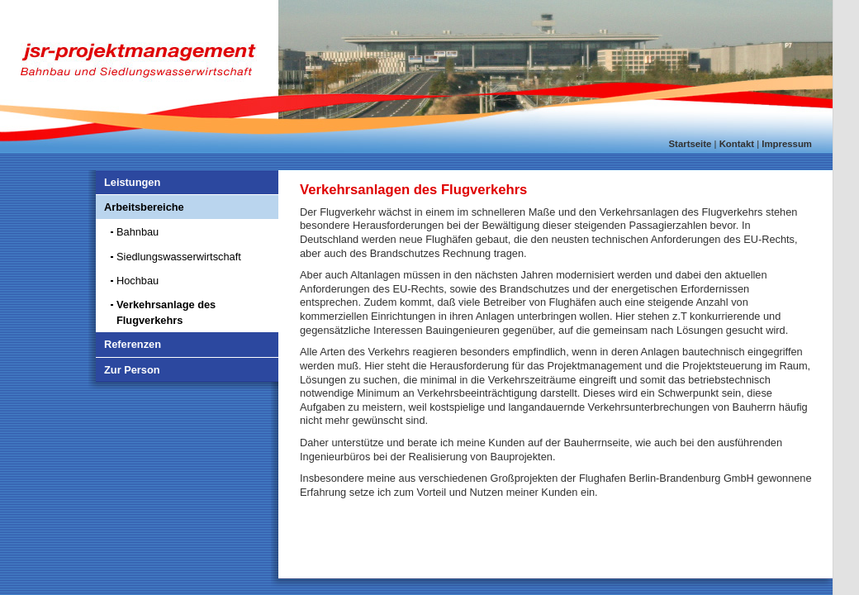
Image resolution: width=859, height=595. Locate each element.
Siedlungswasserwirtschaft (178, 256)
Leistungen (132, 182)
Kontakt (736, 144)
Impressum (787, 144)
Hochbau (137, 280)
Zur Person (132, 370)
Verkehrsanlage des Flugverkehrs (166, 312)
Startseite (690, 144)
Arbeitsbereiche (144, 207)
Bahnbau (137, 232)
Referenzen (132, 344)
